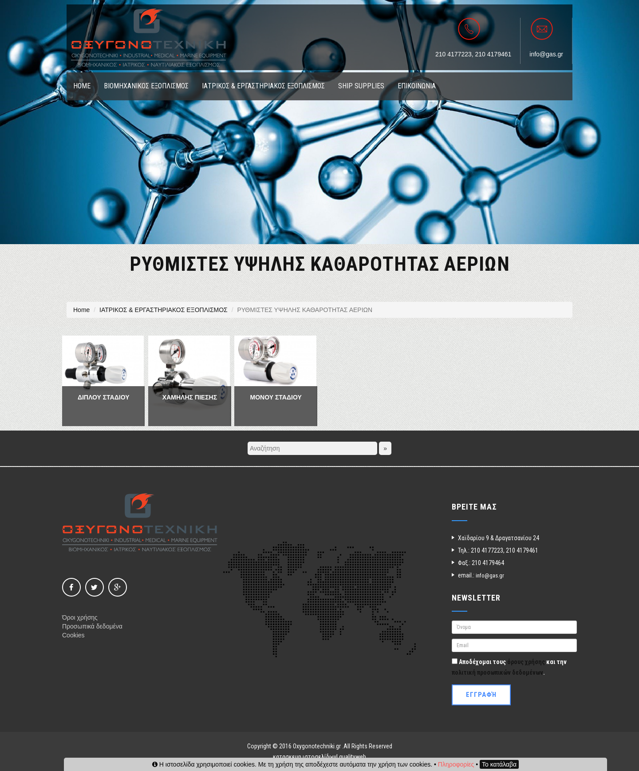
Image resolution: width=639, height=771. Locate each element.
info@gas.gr (546, 54)
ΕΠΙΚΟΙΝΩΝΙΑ (417, 86)
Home (81, 309)
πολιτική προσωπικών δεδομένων (497, 672)
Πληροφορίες (456, 764)
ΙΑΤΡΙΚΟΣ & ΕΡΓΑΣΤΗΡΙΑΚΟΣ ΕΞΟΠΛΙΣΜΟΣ (263, 86)
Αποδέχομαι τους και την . (509, 667)
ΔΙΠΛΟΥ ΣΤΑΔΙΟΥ (104, 397)
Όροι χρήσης (80, 617)
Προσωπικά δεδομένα (92, 626)
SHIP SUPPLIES (361, 86)
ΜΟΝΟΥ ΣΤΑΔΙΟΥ (276, 397)
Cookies (73, 635)
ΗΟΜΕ (82, 86)
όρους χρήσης (526, 661)
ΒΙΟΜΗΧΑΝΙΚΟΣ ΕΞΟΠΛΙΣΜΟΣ (146, 86)
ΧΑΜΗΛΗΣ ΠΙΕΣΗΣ (189, 397)
